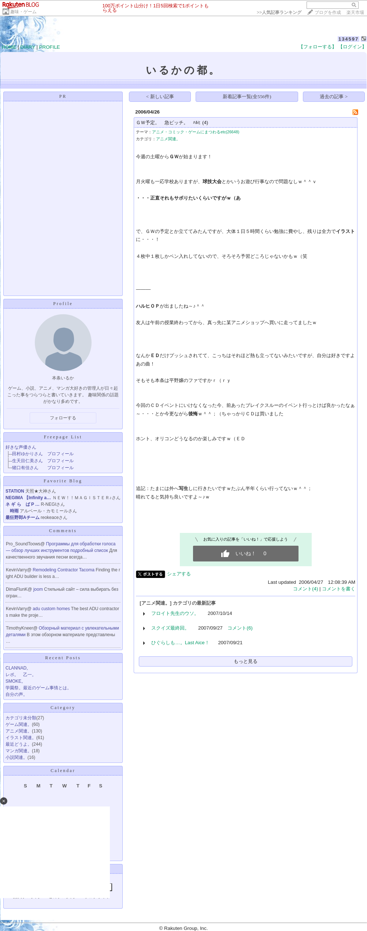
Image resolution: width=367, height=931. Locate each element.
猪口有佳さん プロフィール (43, 467)
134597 (348, 39)
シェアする (179, 573)
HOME (9, 47)
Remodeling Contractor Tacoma (64, 569)
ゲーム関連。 (18, 724)
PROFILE (49, 47)
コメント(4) (305, 588)
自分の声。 (16, 694)
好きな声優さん (20, 447)
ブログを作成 (328, 12)
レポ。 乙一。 (20, 674)
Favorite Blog (63, 480)
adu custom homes (52, 608)
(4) (205, 122)
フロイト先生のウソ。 (175, 613)
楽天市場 (355, 12)
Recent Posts (63, 657)
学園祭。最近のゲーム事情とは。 (38, 687)
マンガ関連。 (18, 750)
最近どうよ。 (18, 744)
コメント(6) (239, 628)
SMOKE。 (15, 681)
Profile (63, 303)
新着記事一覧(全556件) (247, 96)
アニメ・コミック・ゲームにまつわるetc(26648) (195, 132)
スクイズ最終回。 (170, 628)
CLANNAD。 (18, 668)
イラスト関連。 (20, 737)
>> (279, 12)
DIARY (28, 47)
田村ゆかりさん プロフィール (43, 453)
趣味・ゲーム (23, 11)
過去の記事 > (334, 96)
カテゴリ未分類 (20, 717)
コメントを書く (338, 588)
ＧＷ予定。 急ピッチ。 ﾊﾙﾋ (168, 122)
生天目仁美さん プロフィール (43, 460)
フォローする (63, 417)
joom (38, 589)
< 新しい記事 (160, 96)
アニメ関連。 (18, 731)
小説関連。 (16, 757)
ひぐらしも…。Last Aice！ (180, 642)
